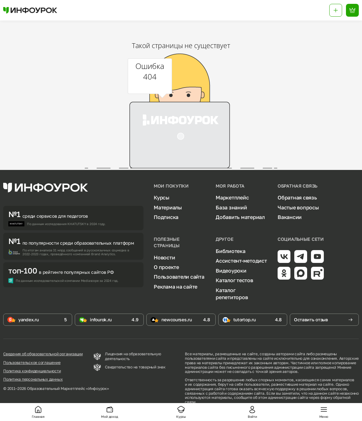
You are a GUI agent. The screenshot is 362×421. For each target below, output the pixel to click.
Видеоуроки (231, 270)
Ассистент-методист (241, 260)
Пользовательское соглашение (32, 362)
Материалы (168, 207)
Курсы (161, 197)
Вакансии (290, 217)
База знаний (231, 207)
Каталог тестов (234, 280)
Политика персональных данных (33, 379)
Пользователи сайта (179, 277)
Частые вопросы (298, 207)
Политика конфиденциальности (32, 371)
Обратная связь (297, 197)
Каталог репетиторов (232, 293)
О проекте (166, 267)
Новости (164, 257)
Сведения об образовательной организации (43, 354)
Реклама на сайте (175, 286)
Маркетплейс (232, 197)
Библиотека (231, 251)
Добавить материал (240, 217)
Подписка (166, 217)
